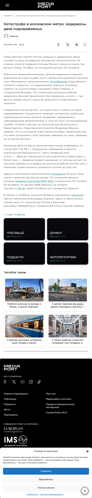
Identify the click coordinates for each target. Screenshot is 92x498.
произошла (59, 174)
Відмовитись (46, 479)
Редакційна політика (58, 400)
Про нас (51, 394)
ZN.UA (21, 188)
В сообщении (59, 81)
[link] (5, 382)
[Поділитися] (76, 45)
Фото (7, 410)
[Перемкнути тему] (84, 490)
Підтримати (11, 416)
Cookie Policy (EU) (56, 413)
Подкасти (10, 405)
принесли (77, 195)
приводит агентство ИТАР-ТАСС (34, 181)
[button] (87, 451)
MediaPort (8, 16)
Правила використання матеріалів (60, 406)
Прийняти (46, 471)
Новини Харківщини (16, 394)
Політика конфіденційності (52, 494)
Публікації (10, 400)
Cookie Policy (32, 494)
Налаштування (46, 488)
